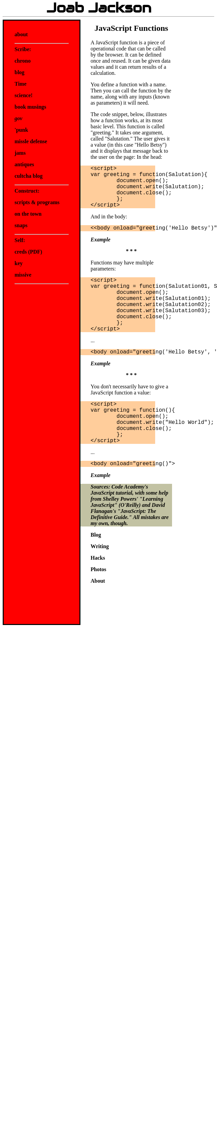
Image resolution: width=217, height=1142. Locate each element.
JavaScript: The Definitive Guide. (123, 514)
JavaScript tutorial (111, 493)
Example (101, 239)
